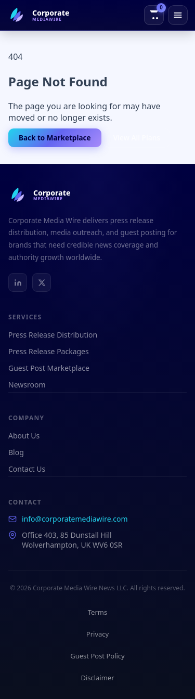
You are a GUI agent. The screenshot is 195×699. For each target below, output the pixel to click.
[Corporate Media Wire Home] (38, 15)
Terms (97, 612)
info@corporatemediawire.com (75, 519)
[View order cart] (154, 15)
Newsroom (27, 385)
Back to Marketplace (55, 138)
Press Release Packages (48, 351)
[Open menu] (178, 15)
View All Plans (136, 138)
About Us (24, 436)
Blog (16, 452)
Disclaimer (97, 677)
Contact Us (26, 469)
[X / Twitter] (41, 282)
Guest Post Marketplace (48, 368)
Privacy (97, 634)
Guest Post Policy (97, 656)
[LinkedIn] (17, 282)
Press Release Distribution (52, 335)
